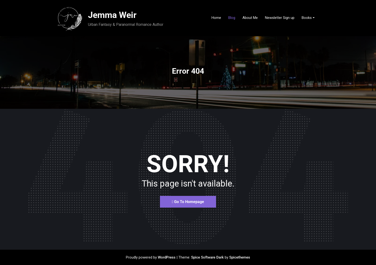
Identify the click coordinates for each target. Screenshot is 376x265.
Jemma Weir (112, 15)
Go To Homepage (188, 201)
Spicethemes (239, 257)
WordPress (167, 257)
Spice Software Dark (207, 257)
